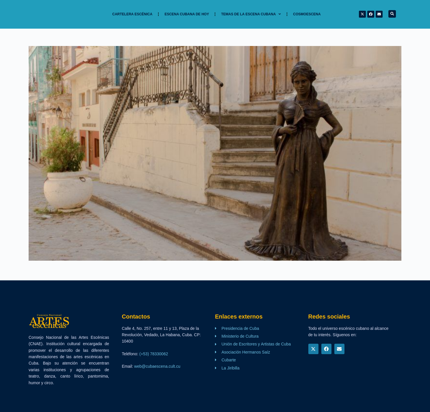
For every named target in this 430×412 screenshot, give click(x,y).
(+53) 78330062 (153, 354)
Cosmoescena (306, 14)
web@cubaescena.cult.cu (157, 366)
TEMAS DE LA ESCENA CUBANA (251, 14)
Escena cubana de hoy (186, 14)
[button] (392, 14)
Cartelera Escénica (132, 14)
